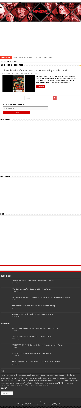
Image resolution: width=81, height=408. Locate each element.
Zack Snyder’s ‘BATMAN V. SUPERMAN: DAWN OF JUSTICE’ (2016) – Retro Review (41, 297)
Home (2, 61)
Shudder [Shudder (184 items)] (30, 383)
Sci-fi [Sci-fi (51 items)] (14, 383)
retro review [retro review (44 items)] (61, 380)
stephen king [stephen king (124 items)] (45, 383)
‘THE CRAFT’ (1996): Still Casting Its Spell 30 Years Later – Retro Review (37, 345)
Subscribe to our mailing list (14, 104)
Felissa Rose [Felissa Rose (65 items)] (61, 375)
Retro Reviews (23, 73)
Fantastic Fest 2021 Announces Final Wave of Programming (33, 306)
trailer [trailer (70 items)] (67, 383)
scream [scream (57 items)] (18, 383)
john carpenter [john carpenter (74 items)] (40, 380)
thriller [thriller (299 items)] (61, 383)
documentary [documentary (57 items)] (49, 375)
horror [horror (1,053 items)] (24, 377)
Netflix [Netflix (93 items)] (55, 381)
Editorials (16, 73)
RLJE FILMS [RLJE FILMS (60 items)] (72, 380)
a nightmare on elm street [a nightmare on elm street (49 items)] (8, 375)
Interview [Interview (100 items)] (32, 381)
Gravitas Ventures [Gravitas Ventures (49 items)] (5, 378)
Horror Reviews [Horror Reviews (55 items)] (72, 378)
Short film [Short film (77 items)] (23, 383)
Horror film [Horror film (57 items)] (45, 378)
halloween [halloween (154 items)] (15, 378)
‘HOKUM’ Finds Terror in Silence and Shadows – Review (31, 337)
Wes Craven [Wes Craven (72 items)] (29, 385)
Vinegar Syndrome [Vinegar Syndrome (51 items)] (20, 385)
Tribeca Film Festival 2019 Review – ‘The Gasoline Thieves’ (33, 281)
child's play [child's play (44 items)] (23, 375)
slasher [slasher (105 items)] (37, 383)
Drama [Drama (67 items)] (56, 375)
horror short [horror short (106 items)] (5, 381)
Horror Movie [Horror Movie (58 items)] (53, 378)
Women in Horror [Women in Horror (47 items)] (37, 385)
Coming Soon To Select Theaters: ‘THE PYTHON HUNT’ (32, 353)
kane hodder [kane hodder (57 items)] (48, 380)
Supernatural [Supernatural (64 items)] (54, 383)
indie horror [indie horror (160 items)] (23, 380)
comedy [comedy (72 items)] (28, 375)
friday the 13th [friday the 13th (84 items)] (70, 375)
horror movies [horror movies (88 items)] (62, 378)
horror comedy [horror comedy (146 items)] (35, 378)
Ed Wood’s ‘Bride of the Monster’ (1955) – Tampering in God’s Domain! (35, 70)
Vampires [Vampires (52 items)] (11, 385)
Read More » (40, 86)
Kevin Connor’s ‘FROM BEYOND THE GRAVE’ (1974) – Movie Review (36, 362)
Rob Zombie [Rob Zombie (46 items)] (9, 383)
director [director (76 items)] (43, 375)
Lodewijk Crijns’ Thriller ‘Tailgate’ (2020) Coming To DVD (32, 314)
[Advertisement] (40, 39)
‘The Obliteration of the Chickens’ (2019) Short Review (31, 289)
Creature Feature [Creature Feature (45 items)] (36, 375)
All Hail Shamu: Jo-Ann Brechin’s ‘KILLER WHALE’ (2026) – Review (32, 57)
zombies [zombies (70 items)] (45, 385)
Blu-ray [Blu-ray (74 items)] (17, 375)
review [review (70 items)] (66, 380)
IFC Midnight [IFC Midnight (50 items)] (13, 380)
